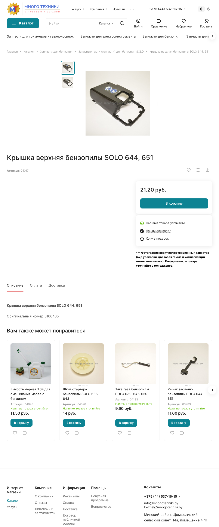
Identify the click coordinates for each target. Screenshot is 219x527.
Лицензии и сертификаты (45, 511)
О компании (44, 496)
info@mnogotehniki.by (161, 503)
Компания (43, 488)
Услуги (12, 507)
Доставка (57, 285)
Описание (15, 285)
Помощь (98, 488)
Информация (74, 488)
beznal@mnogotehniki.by (163, 507)
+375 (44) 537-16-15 (165, 9)
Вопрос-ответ (102, 506)
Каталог (13, 500)
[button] (212, 390)
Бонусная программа (99, 498)
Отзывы (41, 503)
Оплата (36, 285)
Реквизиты (71, 496)
